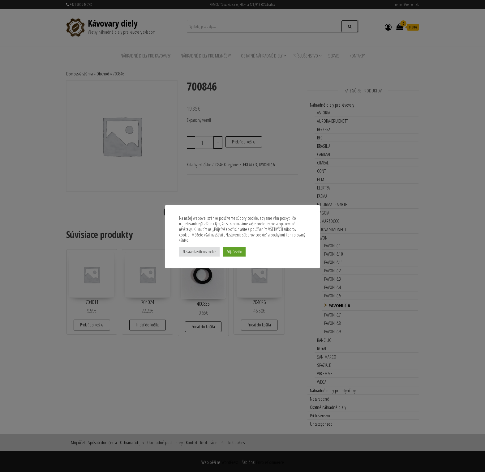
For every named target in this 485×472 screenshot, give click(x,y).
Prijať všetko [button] (234, 251)
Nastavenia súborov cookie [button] (199, 251)
